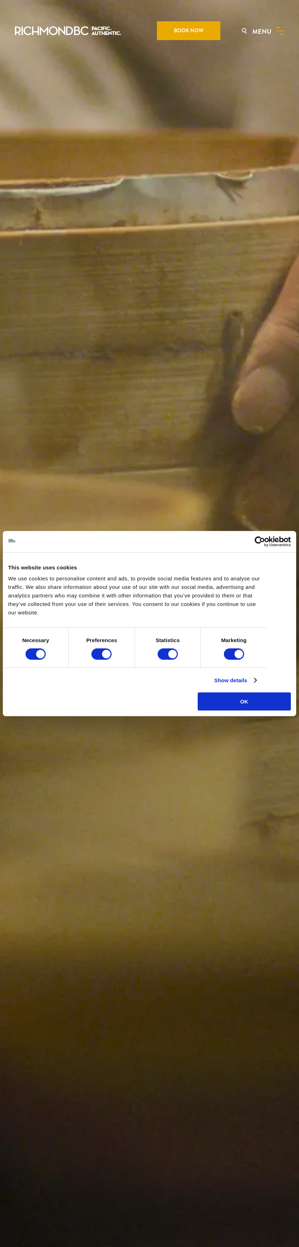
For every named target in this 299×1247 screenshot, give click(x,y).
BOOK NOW (188, 30)
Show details (230, 680)
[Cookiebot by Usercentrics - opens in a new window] (260, 541)
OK (244, 702)
